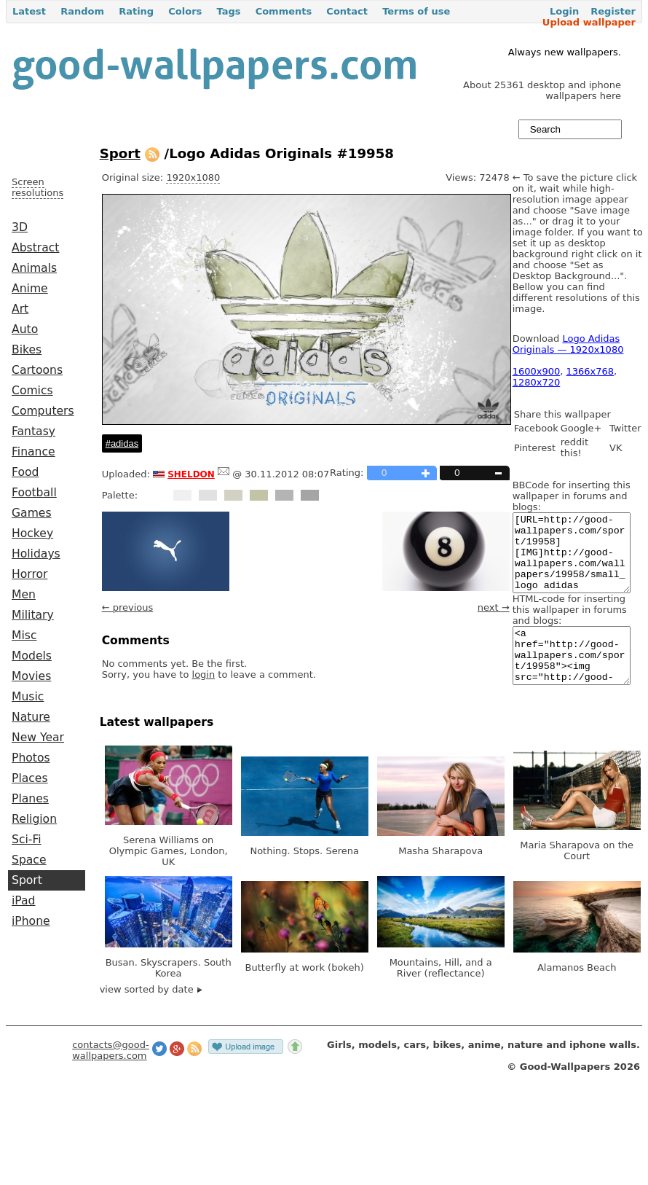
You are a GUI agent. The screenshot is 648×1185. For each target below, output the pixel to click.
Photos (31, 757)
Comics (32, 390)
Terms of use (416, 11)
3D (20, 227)
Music (28, 696)
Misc (24, 635)
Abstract (35, 247)
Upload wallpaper (589, 22)
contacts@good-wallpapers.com (110, 1076)
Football (34, 492)
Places (30, 778)
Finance (33, 451)
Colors (185, 11)
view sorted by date (151, 1015)
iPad (24, 900)
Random (82, 11)
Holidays (36, 553)
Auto (25, 329)
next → (494, 607)
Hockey (32, 533)
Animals (34, 268)
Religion (34, 819)
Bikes (27, 349)
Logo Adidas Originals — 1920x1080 (568, 344)
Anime (30, 288)
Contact (347, 11)
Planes (30, 798)
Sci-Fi (27, 839)
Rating (136, 11)
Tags (228, 11)
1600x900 (537, 371)
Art (20, 309)
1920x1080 (193, 177)
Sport (27, 880)
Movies (31, 676)
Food (25, 472)
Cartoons (37, 370)
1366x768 (590, 371)
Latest (29, 11)
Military (33, 615)
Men (24, 594)
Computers (43, 411)
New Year (38, 737)
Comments (284, 11)
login (204, 674)
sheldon (191, 473)
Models (32, 655)
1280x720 (537, 382)
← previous (128, 607)
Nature (31, 717)
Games (32, 513)
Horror (29, 574)
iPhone (31, 921)
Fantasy (33, 431)
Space (29, 860)
